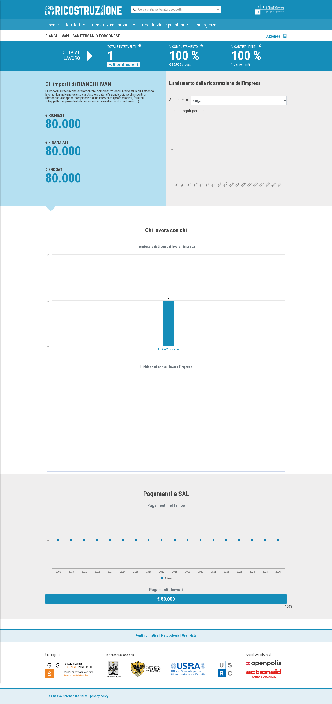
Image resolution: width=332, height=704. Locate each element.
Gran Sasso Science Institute (66, 696)
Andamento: (179, 100)
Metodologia (170, 635)
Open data (189, 635)
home (54, 25)
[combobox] (173, 9)
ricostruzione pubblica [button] (163, 25)
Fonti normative (147, 635)
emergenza (206, 25)
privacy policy (99, 696)
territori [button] (73, 25)
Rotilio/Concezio (168, 349)
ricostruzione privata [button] (112, 25)
